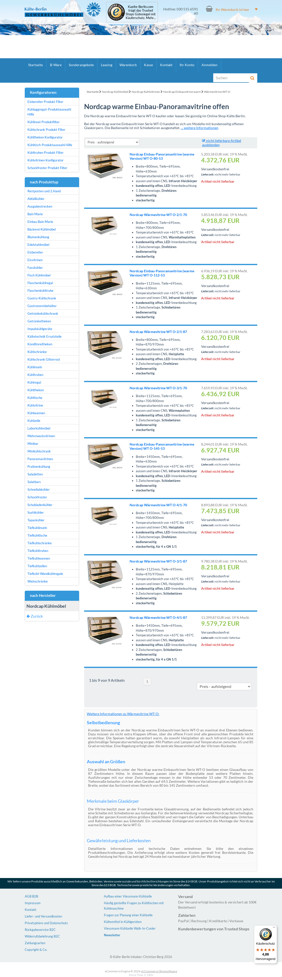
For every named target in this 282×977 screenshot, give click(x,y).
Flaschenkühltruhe (40, 291)
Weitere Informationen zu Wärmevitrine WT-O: (123, 714)
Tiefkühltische (37, 535)
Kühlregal (34, 382)
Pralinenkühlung (38, 467)
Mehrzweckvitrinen (41, 436)
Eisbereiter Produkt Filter (45, 102)
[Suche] (231, 77)
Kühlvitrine (35, 405)
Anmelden (209, 65)
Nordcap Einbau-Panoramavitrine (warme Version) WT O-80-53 (162, 156)
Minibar (32, 444)
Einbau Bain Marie (40, 222)
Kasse (148, 65)
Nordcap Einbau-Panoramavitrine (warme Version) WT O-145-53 (162, 446)
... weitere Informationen (199, 128)
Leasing (106, 65)
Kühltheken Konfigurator (45, 137)
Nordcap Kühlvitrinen (146, 92)
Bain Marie (35, 214)
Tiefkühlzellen (37, 566)
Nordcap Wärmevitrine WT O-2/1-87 (158, 332)
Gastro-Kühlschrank (41, 298)
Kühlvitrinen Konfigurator (45, 160)
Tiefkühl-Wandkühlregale (45, 574)
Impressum (33, 903)
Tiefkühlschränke (39, 543)
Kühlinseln (34, 367)
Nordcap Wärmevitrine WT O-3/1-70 (158, 388)
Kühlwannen (36, 413)
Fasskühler (35, 268)
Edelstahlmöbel (38, 245)
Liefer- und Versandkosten (43, 916)
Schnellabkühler (38, 489)
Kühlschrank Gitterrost (43, 359)
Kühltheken (35, 390)
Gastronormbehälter (42, 306)
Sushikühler (35, 512)
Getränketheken (39, 321)
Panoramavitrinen (40, 459)
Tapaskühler (36, 520)
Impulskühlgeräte (39, 329)
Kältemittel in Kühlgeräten (122, 922)
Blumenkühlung (38, 237)
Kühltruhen (35, 375)
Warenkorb (128, 65)
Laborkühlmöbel (38, 428)
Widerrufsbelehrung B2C (42, 936)
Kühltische (34, 398)
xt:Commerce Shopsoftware (159, 971)
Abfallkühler (36, 199)
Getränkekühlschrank (42, 313)
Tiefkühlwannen (38, 558)
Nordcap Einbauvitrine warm (182, 92)
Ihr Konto (187, 65)
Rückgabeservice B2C (40, 930)
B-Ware (56, 65)
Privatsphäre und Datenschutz (46, 923)
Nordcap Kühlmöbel (115, 92)
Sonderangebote (81, 65)
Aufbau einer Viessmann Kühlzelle (128, 896)
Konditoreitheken (39, 344)
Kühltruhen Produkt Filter (45, 153)
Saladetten (35, 474)
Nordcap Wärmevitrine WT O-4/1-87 (158, 617)
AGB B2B (31, 896)
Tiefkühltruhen (37, 551)
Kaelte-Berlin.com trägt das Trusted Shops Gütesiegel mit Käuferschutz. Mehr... (141, 12)
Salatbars (34, 482)
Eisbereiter (35, 252)
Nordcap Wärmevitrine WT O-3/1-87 (158, 561)
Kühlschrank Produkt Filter (46, 130)
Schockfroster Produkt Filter (47, 168)
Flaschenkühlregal (40, 283)
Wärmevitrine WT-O (217, 92)
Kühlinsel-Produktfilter (43, 122)
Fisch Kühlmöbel (38, 275)
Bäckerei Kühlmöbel (41, 229)
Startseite (35, 65)
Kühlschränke (37, 352)
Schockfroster (37, 497)
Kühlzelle (33, 421)
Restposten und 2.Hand (44, 191)
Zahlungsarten (35, 943)
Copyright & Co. (36, 950)
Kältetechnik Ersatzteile (44, 336)
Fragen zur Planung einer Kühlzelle (128, 915)
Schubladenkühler (39, 505)
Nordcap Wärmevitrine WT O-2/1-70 (158, 215)
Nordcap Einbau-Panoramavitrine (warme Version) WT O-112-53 (162, 273)
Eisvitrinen (35, 260)
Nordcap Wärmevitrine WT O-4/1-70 (158, 505)
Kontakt (166, 65)
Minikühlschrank (39, 451)
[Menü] (274, 928)
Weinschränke (37, 581)
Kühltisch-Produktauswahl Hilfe (49, 145)
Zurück (34, 616)
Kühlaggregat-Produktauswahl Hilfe (49, 111)
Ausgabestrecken (39, 206)
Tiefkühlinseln (37, 528)
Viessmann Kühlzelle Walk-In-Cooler (130, 928)
